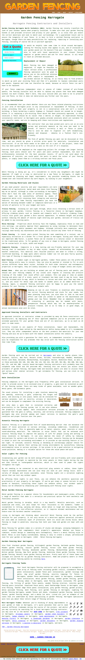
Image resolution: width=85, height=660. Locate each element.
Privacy (82, 644)
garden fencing (76, 30)
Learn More (73, 659)
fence (12, 89)
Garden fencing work (11, 355)
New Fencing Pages (12, 644)
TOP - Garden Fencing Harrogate (15, 627)
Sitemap (3, 644)
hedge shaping (18, 616)
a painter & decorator (31, 623)
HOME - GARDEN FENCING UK (42, 637)
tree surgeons (62, 612)
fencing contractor (72, 37)
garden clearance (72, 618)
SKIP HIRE (38, 612)
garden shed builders (54, 614)
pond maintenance (46, 616)
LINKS (59, 12)
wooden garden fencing (66, 579)
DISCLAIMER (78, 12)
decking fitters (9, 618)
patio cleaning (18, 621)
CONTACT (70, 12)
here (43, 559)
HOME (53, 12)
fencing (71, 107)
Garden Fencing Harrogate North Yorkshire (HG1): (23, 28)
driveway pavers (23, 614)
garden (9, 605)
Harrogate (47, 355)
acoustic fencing (9, 434)
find (8, 545)
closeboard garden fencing (60, 592)
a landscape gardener (40, 618)
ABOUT (64, 12)
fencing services (47, 599)
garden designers (47, 621)
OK (81, 659)
